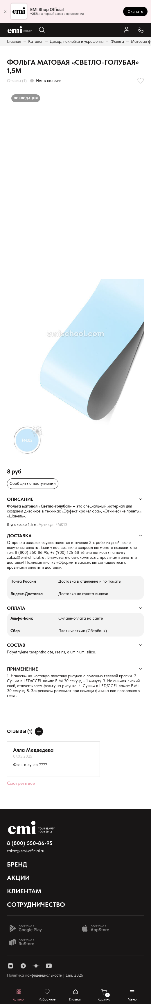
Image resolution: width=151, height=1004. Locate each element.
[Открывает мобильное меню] (132, 995)
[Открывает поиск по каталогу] (41, 29)
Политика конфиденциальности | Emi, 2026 (45, 975)
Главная (14, 41)
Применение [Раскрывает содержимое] (22, 669)
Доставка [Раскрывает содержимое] (19, 535)
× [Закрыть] (5, 11)
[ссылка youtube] (48, 965)
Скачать (135, 11)
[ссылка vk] (10, 965)
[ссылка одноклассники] (36, 965)
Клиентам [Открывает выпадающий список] (24, 891)
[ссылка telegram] (23, 965)
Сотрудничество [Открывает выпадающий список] (36, 904)
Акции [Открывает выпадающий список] (18, 877)
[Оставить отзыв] (39, 731)
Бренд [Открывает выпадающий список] (17, 864)
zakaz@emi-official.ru (25, 557)
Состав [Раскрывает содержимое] (16, 645)
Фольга (117, 41)
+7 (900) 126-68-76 (67, 552)
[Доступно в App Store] (97, 928)
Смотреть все (21, 783)
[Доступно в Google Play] (25, 928)
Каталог (35, 41)
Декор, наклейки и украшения (77, 41)
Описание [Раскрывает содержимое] (20, 499)
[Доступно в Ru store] (25, 942)
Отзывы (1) (17, 80)
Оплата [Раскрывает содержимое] (16, 608)
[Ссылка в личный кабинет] (126, 29)
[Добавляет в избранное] (140, 80)
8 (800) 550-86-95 (31, 552)
